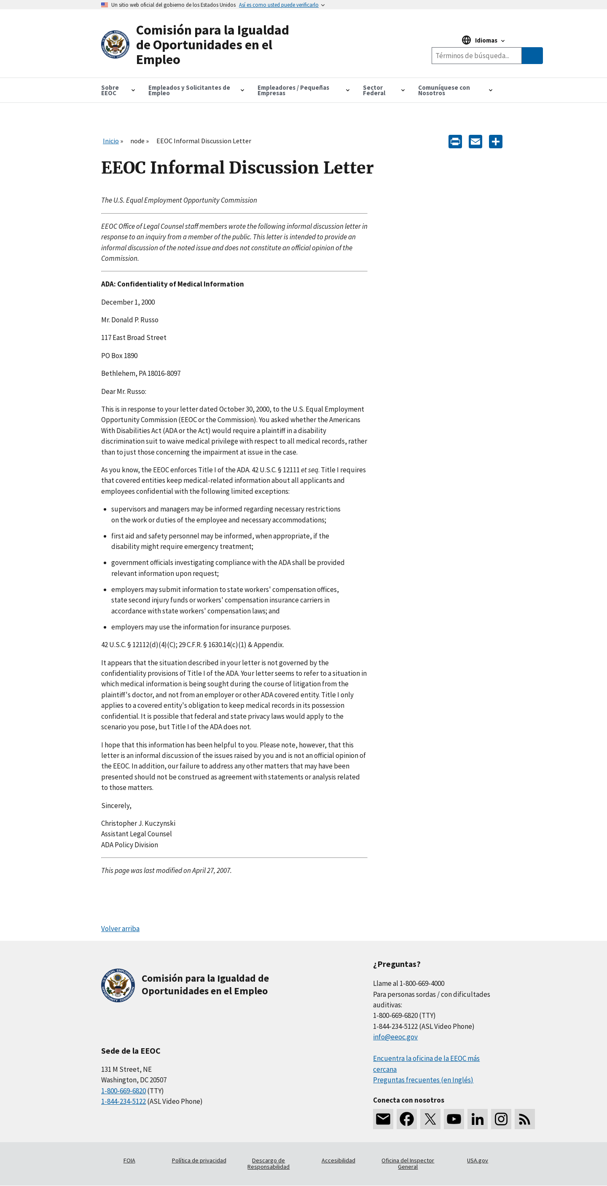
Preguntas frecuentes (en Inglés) (423, 1079)
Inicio (111, 141)
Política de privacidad (199, 1160)
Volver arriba (120, 928)
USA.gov (477, 1160)
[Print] (455, 140)
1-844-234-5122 (123, 1101)
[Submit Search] (532, 55)
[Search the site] (477, 55)
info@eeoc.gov (395, 1036)
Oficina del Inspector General (407, 1164)
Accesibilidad (338, 1160)
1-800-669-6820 (123, 1090)
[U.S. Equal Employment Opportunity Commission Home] (202, 45)
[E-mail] (475, 140)
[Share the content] (496, 140)
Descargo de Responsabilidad (268, 1164)
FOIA (129, 1160)
